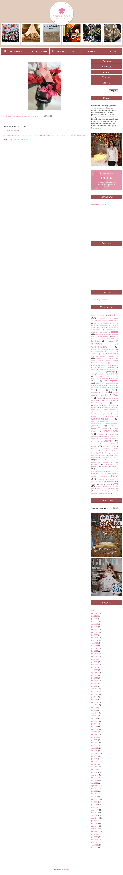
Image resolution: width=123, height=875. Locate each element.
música (100, 441)
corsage (93, 369)
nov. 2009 (94, 842)
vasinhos (110, 482)
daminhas (103, 372)
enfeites (104, 387)
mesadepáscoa (95, 436)
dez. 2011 (94, 775)
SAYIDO (102, 473)
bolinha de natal (103, 336)
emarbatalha (112, 385)
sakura (95, 473)
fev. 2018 (94, 616)
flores (103, 400)
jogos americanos (110, 409)
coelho (95, 365)
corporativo (110, 51)
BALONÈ (94, 332)
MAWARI (101, 434)
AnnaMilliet (105, 325)
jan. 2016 (94, 662)
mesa (112, 434)
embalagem (94, 387)
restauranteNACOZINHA (98, 471)
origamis (106, 448)
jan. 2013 (94, 740)
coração (101, 367)
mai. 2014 (94, 702)
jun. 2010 (94, 823)
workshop (114, 488)
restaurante (105, 469)
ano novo (113, 325)
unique (112, 479)
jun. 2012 (94, 759)
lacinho (108, 414)
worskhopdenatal (96, 493)
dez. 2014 (94, 689)
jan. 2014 (94, 710)
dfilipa (93, 374)
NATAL (109, 441)
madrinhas (115, 423)
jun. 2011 (94, 791)
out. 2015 (94, 667)
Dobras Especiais (13, 51)
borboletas (95, 341)
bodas (107, 334)
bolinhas (113, 336)
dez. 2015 (94, 664)
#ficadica (113, 315)
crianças (112, 369)
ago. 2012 (94, 753)
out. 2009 (94, 845)
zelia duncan (106, 493)
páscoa (115, 457)
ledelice (93, 416)
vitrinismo (107, 486)
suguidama (94, 476)
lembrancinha (108, 416)
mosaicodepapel (103, 438)
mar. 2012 (94, 767)
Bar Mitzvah (104, 332)
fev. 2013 (94, 737)
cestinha (108, 360)
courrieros (103, 369)
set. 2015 (94, 670)
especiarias (94, 392)
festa (115, 394)
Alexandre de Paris (109, 323)
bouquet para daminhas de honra (103, 349)
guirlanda (94, 407)
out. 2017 (94, 624)
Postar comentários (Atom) (18, 139)
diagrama (96, 381)
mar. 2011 (94, 799)
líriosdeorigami (95, 423)
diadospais (114, 378)
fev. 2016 (94, 659)
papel (110, 455)
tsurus (114, 476)
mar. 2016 (94, 656)
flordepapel (94, 400)
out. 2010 (94, 813)
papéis (103, 455)
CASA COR (112, 354)
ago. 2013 (94, 721)
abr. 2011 (94, 796)
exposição (104, 395)
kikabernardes (109, 412)
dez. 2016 (94, 638)
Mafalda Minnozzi (99, 426)
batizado (76, 51)
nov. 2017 (94, 621)
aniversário (95, 325)
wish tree (106, 488)
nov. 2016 (94, 640)
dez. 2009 (94, 840)
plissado (93, 462)
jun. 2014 (94, 699)
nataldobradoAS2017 (109, 444)
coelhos (102, 365)
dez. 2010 (94, 807)
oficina (112, 446)
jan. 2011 (94, 805)
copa (95, 367)
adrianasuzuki (113, 321)
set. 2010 (94, 815)
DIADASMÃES (113, 374)
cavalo (93, 360)
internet (113, 407)
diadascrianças (102, 374)
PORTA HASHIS (110, 464)
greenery (113, 405)
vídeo (101, 484)
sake (116, 471)
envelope (112, 390)
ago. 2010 (94, 818)
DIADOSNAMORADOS (99, 378)
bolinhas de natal (97, 339)
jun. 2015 (94, 678)
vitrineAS (98, 486)
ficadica (99, 398)
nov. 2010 (94, 810)
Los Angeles (106, 423)
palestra (106, 453)
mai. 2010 (94, 826)
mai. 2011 (94, 794)
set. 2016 (94, 646)
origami (94, 448)
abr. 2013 (94, 732)
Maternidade (59, 51)
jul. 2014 (94, 697)
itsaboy (93, 409)
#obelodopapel (103, 318)
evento (104, 392)
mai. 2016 (94, 654)
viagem (93, 484)
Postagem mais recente (11, 135)
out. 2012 (94, 748)
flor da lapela (110, 398)
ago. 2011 (94, 786)
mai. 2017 (94, 629)
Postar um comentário (13, 131)
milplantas (105, 436)
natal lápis (94, 444)
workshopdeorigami (105, 491)
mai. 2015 (94, 681)
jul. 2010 (94, 821)
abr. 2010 (94, 829)
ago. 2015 (94, 672)
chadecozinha (114, 363)
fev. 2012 (94, 769)
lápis (114, 414)
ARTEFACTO (101, 327)
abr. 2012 (94, 764)
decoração (112, 372)
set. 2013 (94, 718)
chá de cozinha (102, 363)
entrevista (102, 390)
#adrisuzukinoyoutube (97, 315)
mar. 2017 (94, 632)
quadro (115, 466)
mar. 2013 (94, 734)
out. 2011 (94, 780)
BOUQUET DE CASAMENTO (104, 345)
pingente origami (111, 460)
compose (115, 365)
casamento (92, 51)
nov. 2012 (94, 745)
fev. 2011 (94, 802)
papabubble (94, 455)
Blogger (66, 869)
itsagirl (100, 409)
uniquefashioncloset (97, 481)
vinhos (108, 484)
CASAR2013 (100, 358)
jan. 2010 (94, 837)
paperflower (105, 457)
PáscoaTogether (99, 460)
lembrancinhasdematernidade (99, 421)
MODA (93, 438)
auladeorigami (95, 329)
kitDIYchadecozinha (97, 414)
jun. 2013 (94, 726)
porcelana (105, 462)
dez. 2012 (94, 742)
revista (110, 471)
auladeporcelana (110, 329)
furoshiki (115, 403)
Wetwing (99, 488)
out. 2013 (94, 716)
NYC (104, 446)
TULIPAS (101, 479)
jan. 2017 (94, 635)
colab (109, 365)
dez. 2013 (94, 713)
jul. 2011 (94, 788)
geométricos (97, 405)
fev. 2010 (94, 834)
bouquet (110, 341)
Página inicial (45, 135)
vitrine (115, 484)
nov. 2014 (94, 691)
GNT (105, 405)
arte (92, 327)
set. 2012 (94, 751)
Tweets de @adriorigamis (100, 300)
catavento (112, 358)
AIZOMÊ (97, 323)
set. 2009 (94, 848)
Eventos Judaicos (37, 51)
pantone (114, 453)
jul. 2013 (94, 724)
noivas (94, 446)
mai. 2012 (94, 761)
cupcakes (94, 372)
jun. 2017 (94, 627)
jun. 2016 (94, 651)
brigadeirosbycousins (97, 351)
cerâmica (100, 360)
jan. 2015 (94, 686)
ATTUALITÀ (112, 327)
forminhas (106, 403)
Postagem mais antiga (77, 135)
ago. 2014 (94, 694)
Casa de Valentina (98, 356)
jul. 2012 (94, 756)
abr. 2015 (94, 683)
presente (94, 466)
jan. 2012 (94, 772)
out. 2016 (94, 643)
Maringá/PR (105, 428)
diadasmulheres (104, 376)
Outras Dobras (105, 451)
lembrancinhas (99, 418)
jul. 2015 (94, 675)
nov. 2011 (94, 778)
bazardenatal (99, 334)
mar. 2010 (94, 831)
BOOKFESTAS (111, 339)
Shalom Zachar (111, 473)
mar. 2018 (94, 613)
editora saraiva (110, 383)
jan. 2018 (94, 619)
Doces (98, 383)
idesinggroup (105, 407)
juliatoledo (94, 412)
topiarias (104, 476)
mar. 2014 (94, 705)
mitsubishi (113, 436)
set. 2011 (94, 783)
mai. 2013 (94, 729)
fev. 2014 (94, 707)
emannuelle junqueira (98, 385)
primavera (105, 466)
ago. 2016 (94, 648)
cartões (103, 354)
